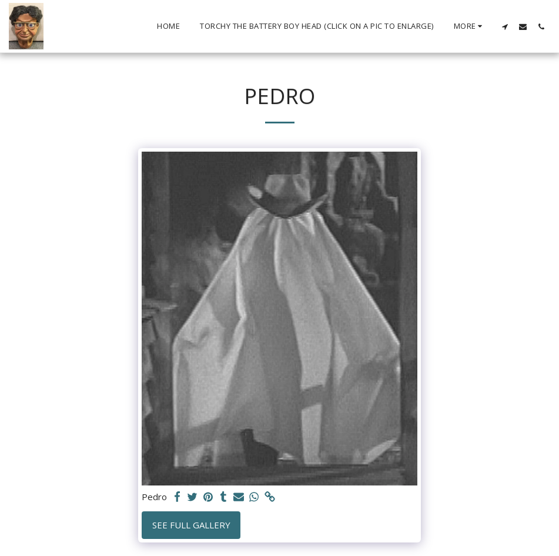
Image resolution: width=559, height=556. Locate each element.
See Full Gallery (191, 525)
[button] (504, 26)
